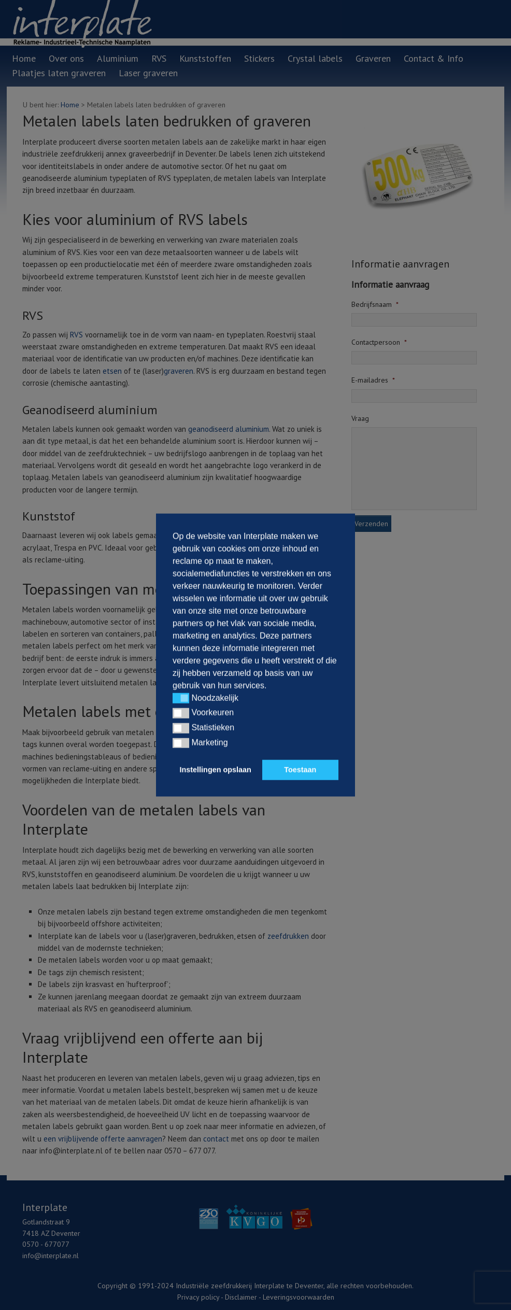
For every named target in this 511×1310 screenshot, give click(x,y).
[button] (181, 698)
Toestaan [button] (300, 770)
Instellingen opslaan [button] (215, 770)
